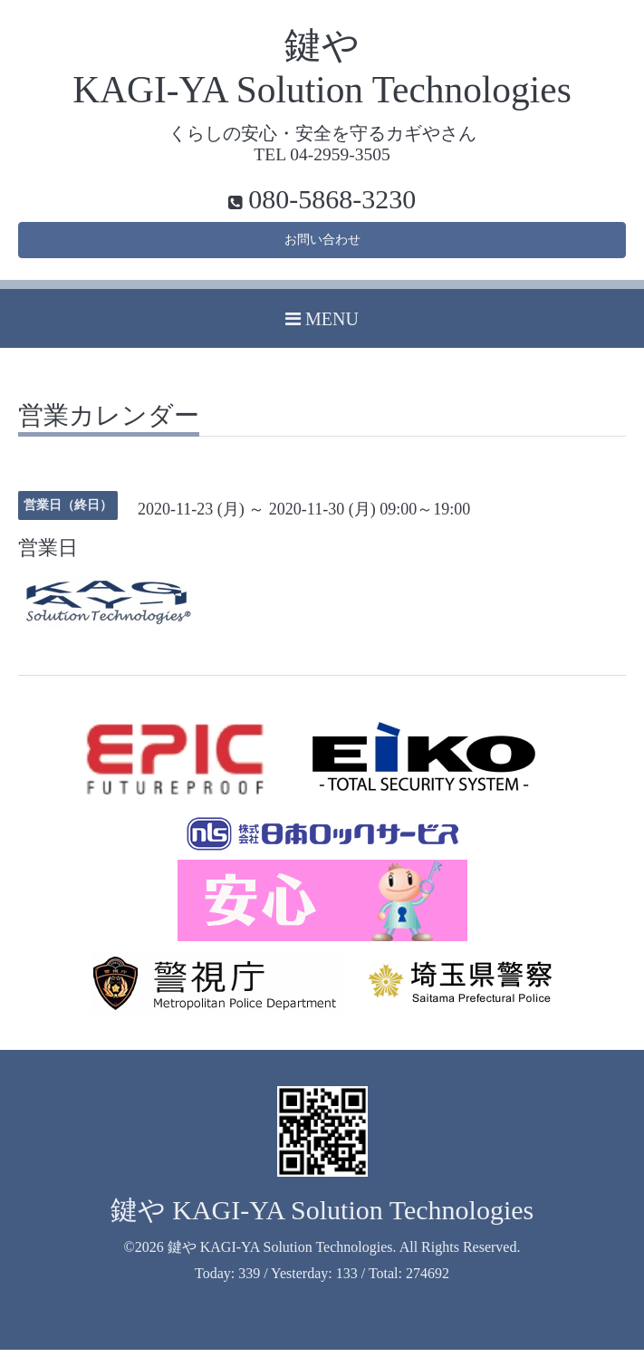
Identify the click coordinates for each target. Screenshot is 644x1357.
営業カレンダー (108, 423)
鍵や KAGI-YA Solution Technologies (322, 1216)
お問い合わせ (322, 243)
